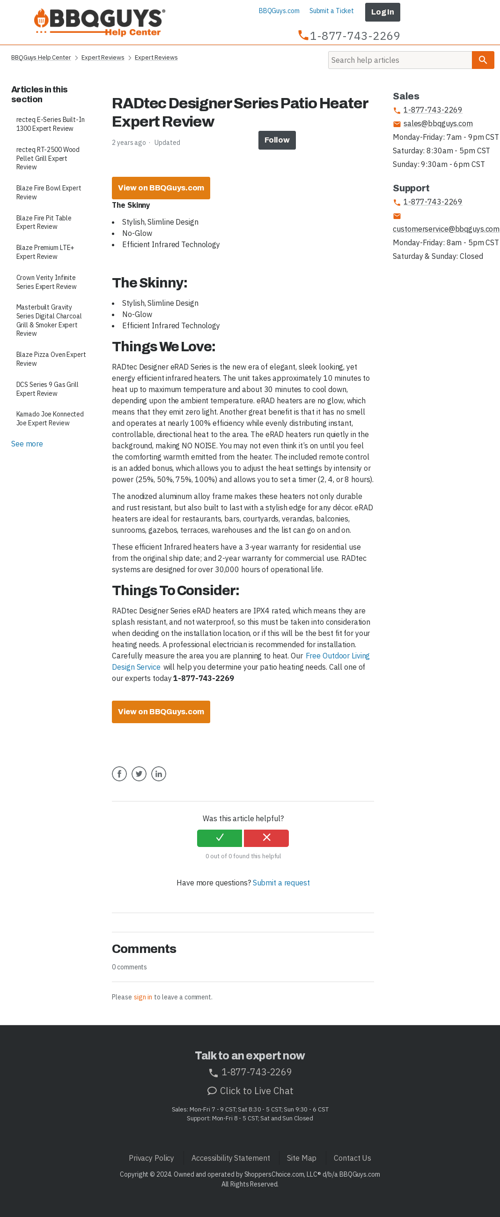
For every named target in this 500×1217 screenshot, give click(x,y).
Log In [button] (382, 12)
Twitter (139, 780)
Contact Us (352, 1158)
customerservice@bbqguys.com (446, 223)
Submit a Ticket (331, 11)
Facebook (119, 780)
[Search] (400, 60)
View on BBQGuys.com (161, 188)
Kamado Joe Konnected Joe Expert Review (50, 418)
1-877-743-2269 (428, 110)
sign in (143, 997)
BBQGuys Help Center (41, 57)
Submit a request (281, 882)
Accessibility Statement (230, 1158)
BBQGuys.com (279, 11)
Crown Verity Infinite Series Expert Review (46, 282)
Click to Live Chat (250, 1090)
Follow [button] (277, 140)
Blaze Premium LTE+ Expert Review (45, 252)
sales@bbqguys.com (432, 124)
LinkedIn (158, 780)
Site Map (301, 1158)
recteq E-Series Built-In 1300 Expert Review (50, 124)
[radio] (219, 838)
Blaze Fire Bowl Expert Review (48, 192)
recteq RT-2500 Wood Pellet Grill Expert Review (48, 158)
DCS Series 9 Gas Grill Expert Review (47, 389)
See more (27, 443)
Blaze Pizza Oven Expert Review (51, 359)
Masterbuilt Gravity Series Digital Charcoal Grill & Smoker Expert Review (49, 320)
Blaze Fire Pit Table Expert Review (44, 222)
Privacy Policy (151, 1158)
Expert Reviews (102, 57)
